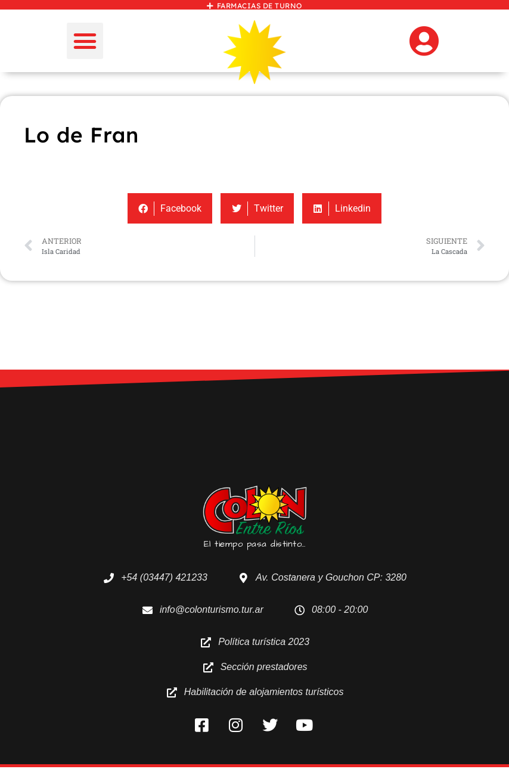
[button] (85, 41)
